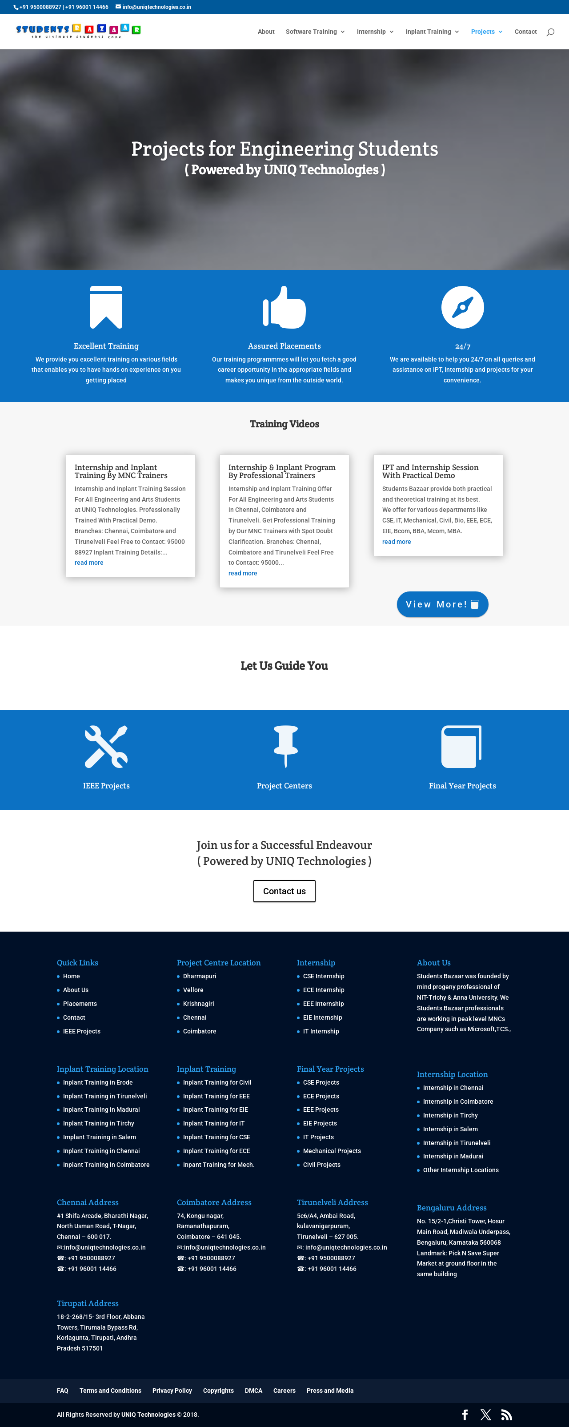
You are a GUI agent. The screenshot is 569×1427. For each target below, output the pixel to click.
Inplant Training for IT (214, 1123)
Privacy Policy (172, 1390)
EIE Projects (320, 1123)
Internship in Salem (450, 1129)
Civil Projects (322, 1164)
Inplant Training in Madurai (101, 1109)
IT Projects (318, 1137)
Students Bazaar (440, 976)
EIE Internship (322, 1017)
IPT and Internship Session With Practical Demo (443, 467)
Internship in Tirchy (450, 1115)
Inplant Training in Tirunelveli (105, 1096)
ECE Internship (324, 989)
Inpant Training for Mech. (219, 1164)
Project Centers (284, 785)
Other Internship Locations (461, 1170)
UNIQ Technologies (148, 1414)
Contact (526, 31)
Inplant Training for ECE (216, 1150)
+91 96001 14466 (86, 7)
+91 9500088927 (40, 7)
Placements (80, 1003)
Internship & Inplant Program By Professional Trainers (282, 467)
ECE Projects (321, 1096)
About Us (75, 989)
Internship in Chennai (453, 1087)
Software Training (311, 31)
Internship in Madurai (453, 1156)
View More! (437, 604)
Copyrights (218, 1390)
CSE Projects (321, 1082)
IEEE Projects (106, 785)
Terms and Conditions (110, 1390)
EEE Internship (323, 1003)
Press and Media (330, 1390)
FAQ (62, 1390)
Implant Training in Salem (99, 1137)
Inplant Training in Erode (98, 1082)
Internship (371, 31)
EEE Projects (321, 1109)
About (266, 31)
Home (71, 976)
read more (72, 567)
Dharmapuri (199, 976)
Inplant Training (428, 31)
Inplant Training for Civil (217, 1082)
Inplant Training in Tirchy (98, 1123)
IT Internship (321, 1031)
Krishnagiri (198, 1003)
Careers (284, 1390)
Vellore (193, 989)
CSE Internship (324, 976)
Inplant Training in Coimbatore (106, 1164)
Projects (483, 31)
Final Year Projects (462, 785)
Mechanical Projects (332, 1150)
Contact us (284, 891)
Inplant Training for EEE (216, 1096)
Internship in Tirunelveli (457, 1142)
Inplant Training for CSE (216, 1137)
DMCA (253, 1390)
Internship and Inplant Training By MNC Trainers (106, 467)
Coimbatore (199, 1031)
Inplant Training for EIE (215, 1109)
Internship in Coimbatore (458, 1101)
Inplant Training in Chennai (101, 1150)
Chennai (195, 1017)
